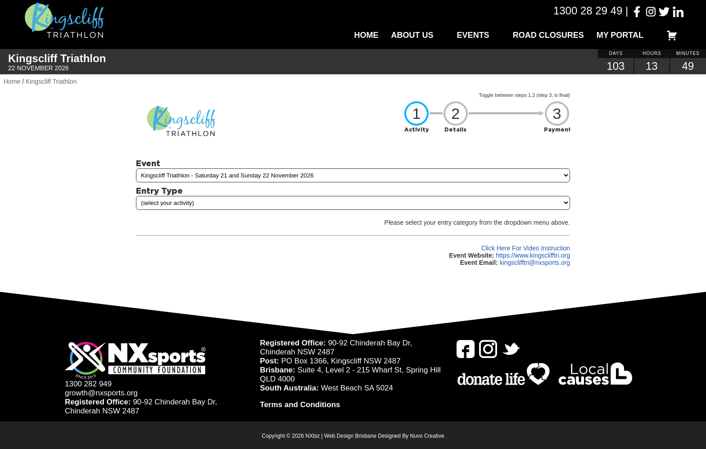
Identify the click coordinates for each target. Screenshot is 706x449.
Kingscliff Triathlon (51, 81)
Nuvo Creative (427, 436)
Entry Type (159, 190)
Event (148, 163)
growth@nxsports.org (101, 393)
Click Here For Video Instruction (525, 248)
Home (366, 35)
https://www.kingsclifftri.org (533, 255)
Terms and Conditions (300, 404)
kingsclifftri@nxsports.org (535, 262)
